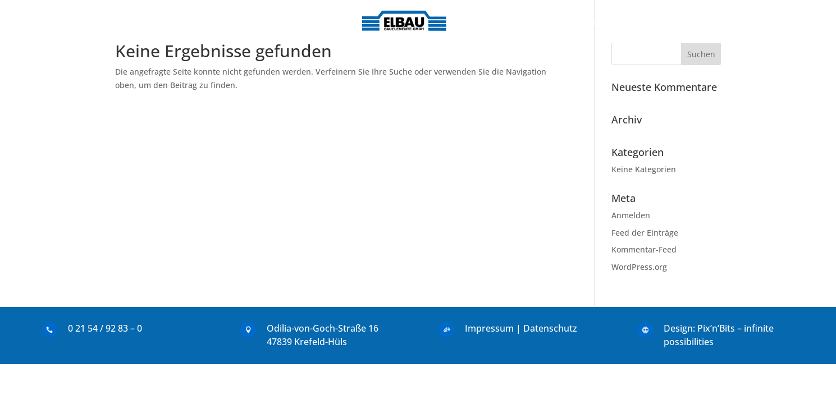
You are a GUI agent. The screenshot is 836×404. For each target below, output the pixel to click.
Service (629, 21)
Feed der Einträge (644, 232)
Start (200, 21)
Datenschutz (550, 328)
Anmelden (630, 215)
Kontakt (243, 21)
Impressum (489, 328)
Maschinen (574, 21)
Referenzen (508, 21)
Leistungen (300, 21)
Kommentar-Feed (644, 249)
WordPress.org (639, 266)
